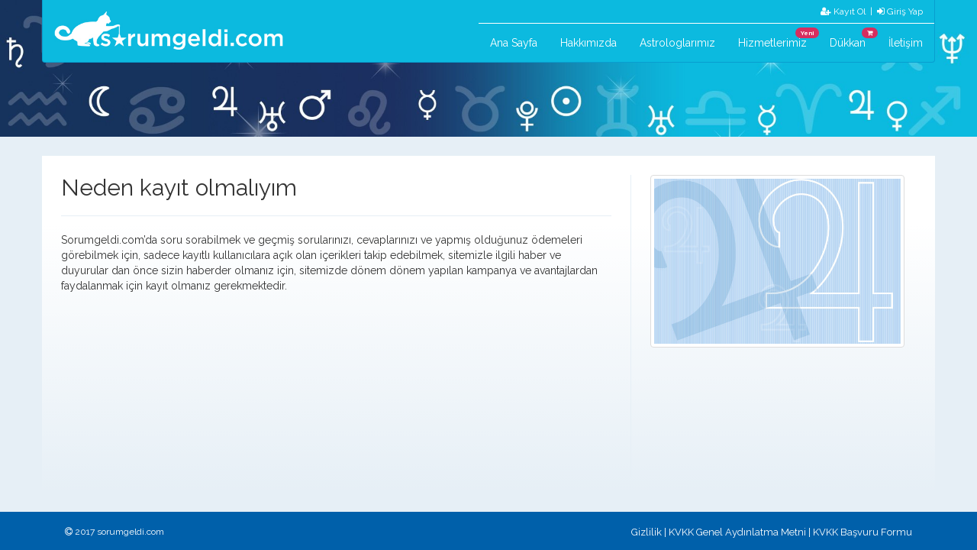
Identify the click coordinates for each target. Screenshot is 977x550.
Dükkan (853, 38)
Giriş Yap (900, 11)
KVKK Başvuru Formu (862, 532)
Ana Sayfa (513, 43)
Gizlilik (646, 532)
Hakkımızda (588, 43)
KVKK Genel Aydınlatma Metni (737, 532)
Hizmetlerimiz (778, 38)
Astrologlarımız (677, 43)
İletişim (905, 43)
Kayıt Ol (843, 11)
